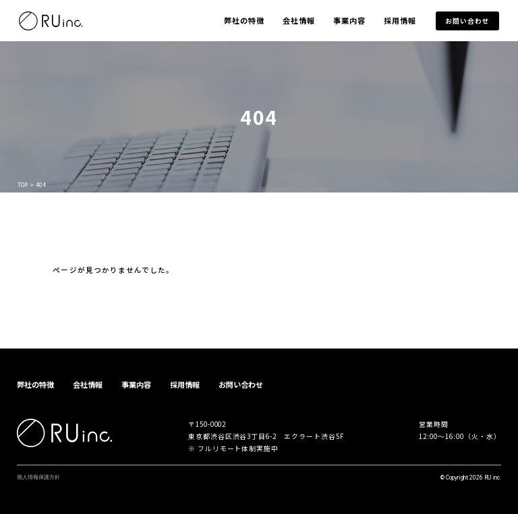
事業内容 (349, 20)
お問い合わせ (467, 21)
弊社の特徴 (244, 20)
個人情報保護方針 (38, 476)
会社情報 (299, 20)
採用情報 (400, 20)
